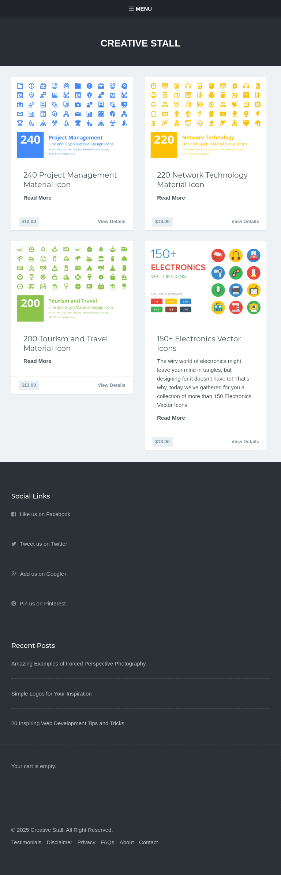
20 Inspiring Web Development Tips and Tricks (67, 723)
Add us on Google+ (43, 574)
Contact (148, 842)
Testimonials (26, 842)
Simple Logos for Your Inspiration (51, 693)
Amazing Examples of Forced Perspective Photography (78, 663)
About (127, 842)
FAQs (108, 842)
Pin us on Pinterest (43, 603)
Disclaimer (59, 842)
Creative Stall (141, 43)
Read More (37, 197)
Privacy (86, 842)
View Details (111, 221)
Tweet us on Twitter (43, 544)
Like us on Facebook (45, 514)
